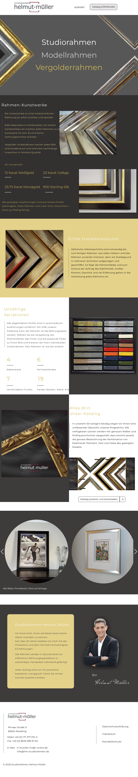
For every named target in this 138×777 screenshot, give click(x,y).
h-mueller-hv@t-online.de (32, 747)
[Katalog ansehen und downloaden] (99, 499)
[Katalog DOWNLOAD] (103, 7)
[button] (36, 551)
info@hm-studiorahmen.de (33, 751)
